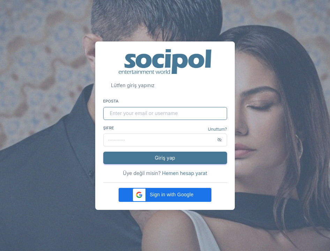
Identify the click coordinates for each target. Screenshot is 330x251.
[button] (165, 195)
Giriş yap (165, 158)
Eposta (111, 101)
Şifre (108, 128)
